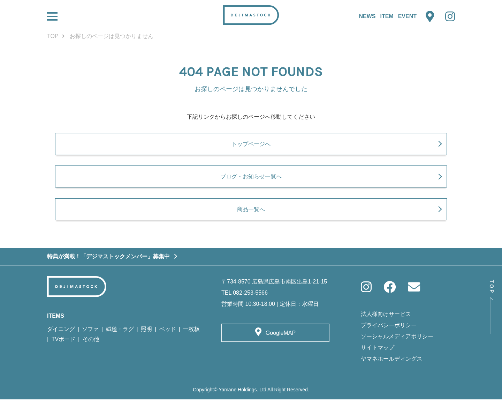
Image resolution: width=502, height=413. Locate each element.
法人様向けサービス (386, 328)
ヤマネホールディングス (391, 372)
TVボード (63, 353)
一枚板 (191, 343)
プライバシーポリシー (389, 339)
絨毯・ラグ (120, 343)
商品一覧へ (251, 222)
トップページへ (251, 147)
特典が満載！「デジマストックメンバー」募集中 (108, 270)
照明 (146, 343)
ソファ (90, 343)
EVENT (407, 16)
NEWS (367, 16)
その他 (91, 353)
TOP (53, 36)
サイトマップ (377, 361)
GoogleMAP (281, 346)
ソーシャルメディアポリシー (397, 350)
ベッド (167, 343)
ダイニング (61, 343)
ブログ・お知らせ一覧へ (251, 185)
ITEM (386, 16)
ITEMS (55, 329)
